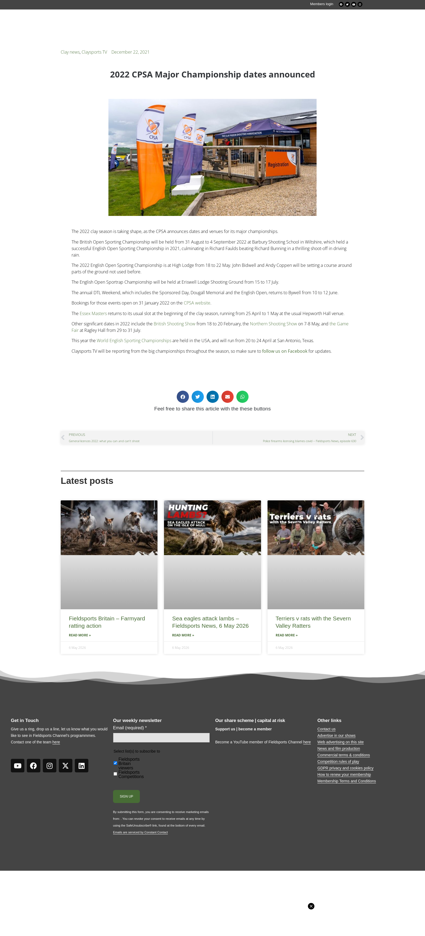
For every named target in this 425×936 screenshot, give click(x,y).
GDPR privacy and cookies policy (345, 768)
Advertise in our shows (336, 735)
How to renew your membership (344, 774)
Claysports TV (94, 52)
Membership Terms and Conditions (346, 781)
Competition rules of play (338, 761)
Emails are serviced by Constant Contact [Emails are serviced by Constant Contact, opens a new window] (140, 832)
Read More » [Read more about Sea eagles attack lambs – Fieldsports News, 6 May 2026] (183, 635)
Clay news (70, 52)
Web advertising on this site (340, 742)
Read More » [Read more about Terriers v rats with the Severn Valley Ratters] (287, 635)
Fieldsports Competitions (131, 774)
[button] (183, 397)
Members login (321, 4)
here (56, 742)
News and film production (338, 748)
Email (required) (130, 728)
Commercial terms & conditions (343, 755)
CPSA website (197, 303)
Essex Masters (93, 313)
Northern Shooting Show (273, 324)
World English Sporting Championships (134, 341)
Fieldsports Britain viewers (129, 763)
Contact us (326, 729)
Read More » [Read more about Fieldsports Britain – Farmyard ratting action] (80, 635)
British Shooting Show (174, 324)
